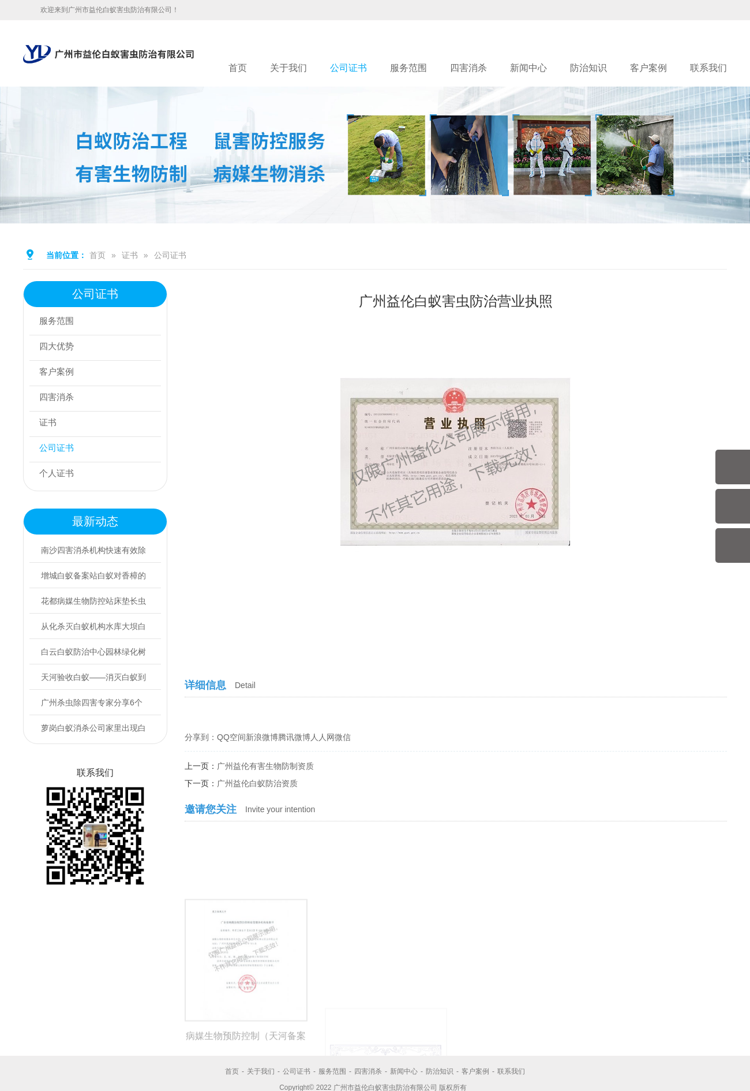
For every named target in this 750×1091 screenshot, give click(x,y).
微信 (343, 737)
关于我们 (288, 68)
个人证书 (59, 475)
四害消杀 (468, 68)
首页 (237, 68)
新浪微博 (262, 737)
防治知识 (588, 68)
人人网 (322, 737)
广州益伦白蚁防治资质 (257, 783)
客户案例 (648, 68)
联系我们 (708, 68)
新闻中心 (528, 68)
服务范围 (408, 68)
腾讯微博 (294, 737)
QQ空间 (231, 737)
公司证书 (348, 68)
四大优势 (59, 348)
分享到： (201, 737)
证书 (130, 255)
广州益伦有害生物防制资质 (265, 766)
